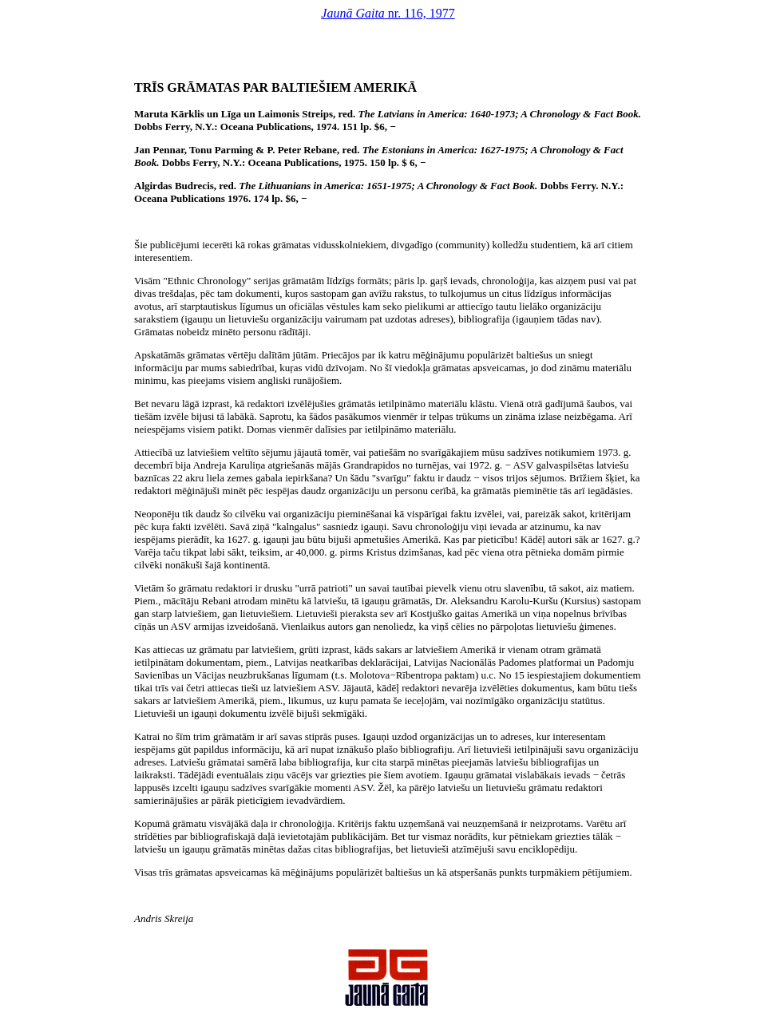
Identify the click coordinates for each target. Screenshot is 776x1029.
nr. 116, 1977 (387, 13)
